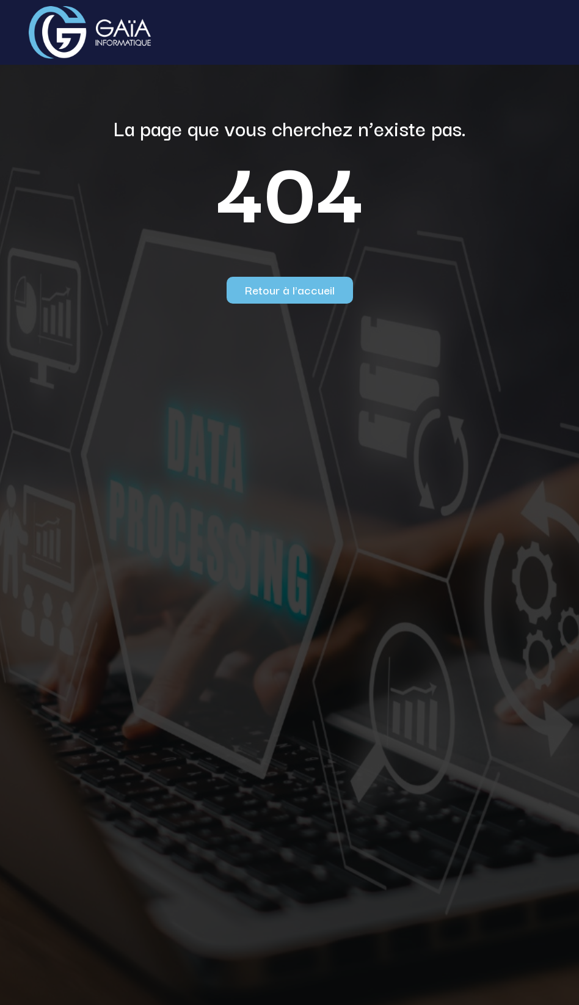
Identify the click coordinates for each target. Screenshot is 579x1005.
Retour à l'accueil (290, 289)
